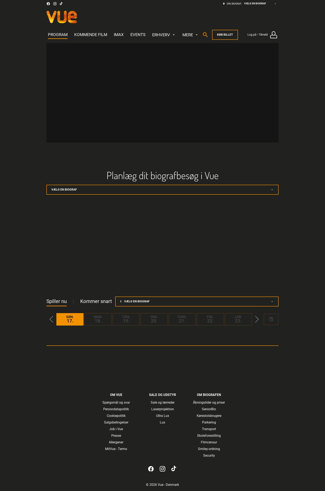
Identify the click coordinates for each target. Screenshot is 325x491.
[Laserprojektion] (162, 409)
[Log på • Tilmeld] (263, 35)
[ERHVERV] (164, 35)
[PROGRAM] (58, 35)
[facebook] (48, 4)
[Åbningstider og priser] (209, 402)
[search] (205, 34)
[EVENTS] (138, 35)
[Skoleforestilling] (209, 435)
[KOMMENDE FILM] (90, 35)
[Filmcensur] (209, 442)
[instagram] (55, 4)
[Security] (209, 455)
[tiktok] (61, 4)
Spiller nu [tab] (56, 301)
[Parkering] (209, 422)
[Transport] (209, 429)
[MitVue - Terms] (116, 449)
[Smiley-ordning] (209, 449)
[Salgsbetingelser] (116, 422)
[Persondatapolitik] (116, 409)
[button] (51, 319)
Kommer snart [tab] (96, 301)
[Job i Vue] (116, 429)
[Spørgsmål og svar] (116, 402)
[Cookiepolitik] (116, 416)
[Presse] (116, 435)
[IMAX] (119, 35)
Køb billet (225, 34)
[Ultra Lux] (162, 416)
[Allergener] (116, 442)
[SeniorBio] (209, 409)
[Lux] (162, 422)
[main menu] (123, 35)
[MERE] (190, 35)
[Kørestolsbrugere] (209, 416)
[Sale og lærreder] (163, 402)
